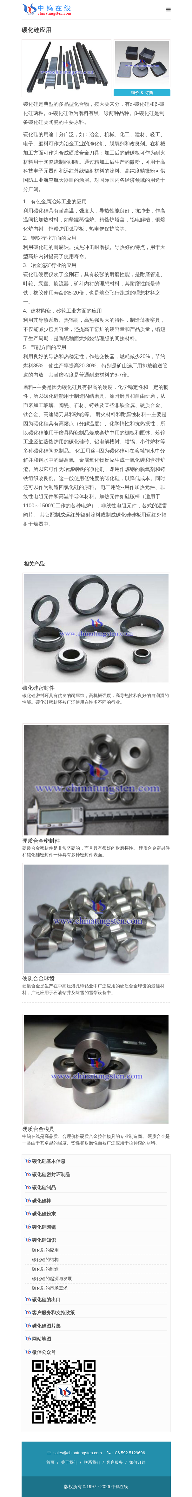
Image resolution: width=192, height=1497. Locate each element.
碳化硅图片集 (43, 1326)
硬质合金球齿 (38, 978)
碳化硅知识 (40, 1240)
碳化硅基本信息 (45, 1161)
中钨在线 (119, 1486)
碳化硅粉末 (40, 1213)
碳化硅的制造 (45, 1269)
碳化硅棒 (38, 1200)
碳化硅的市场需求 (50, 1288)
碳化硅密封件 (38, 688)
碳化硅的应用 (45, 1250)
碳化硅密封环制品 (47, 1174)
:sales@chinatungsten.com (74, 1452)
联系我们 (92, 1462)
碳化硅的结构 (45, 1259)
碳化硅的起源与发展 (52, 1278)
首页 (50, 1462)
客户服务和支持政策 (50, 1312)
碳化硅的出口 (43, 1299)
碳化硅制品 (40, 1187)
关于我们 (69, 1462)
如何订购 (137, 1462)
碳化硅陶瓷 (40, 1227)
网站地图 (38, 1339)
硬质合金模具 (38, 1129)
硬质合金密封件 (41, 841)
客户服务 (114, 1462)
